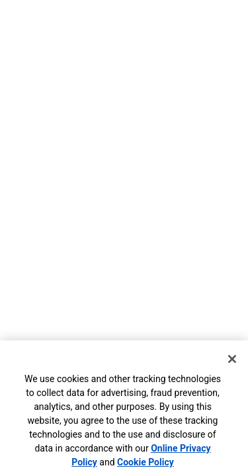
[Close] (232, 359)
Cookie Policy (145, 462)
